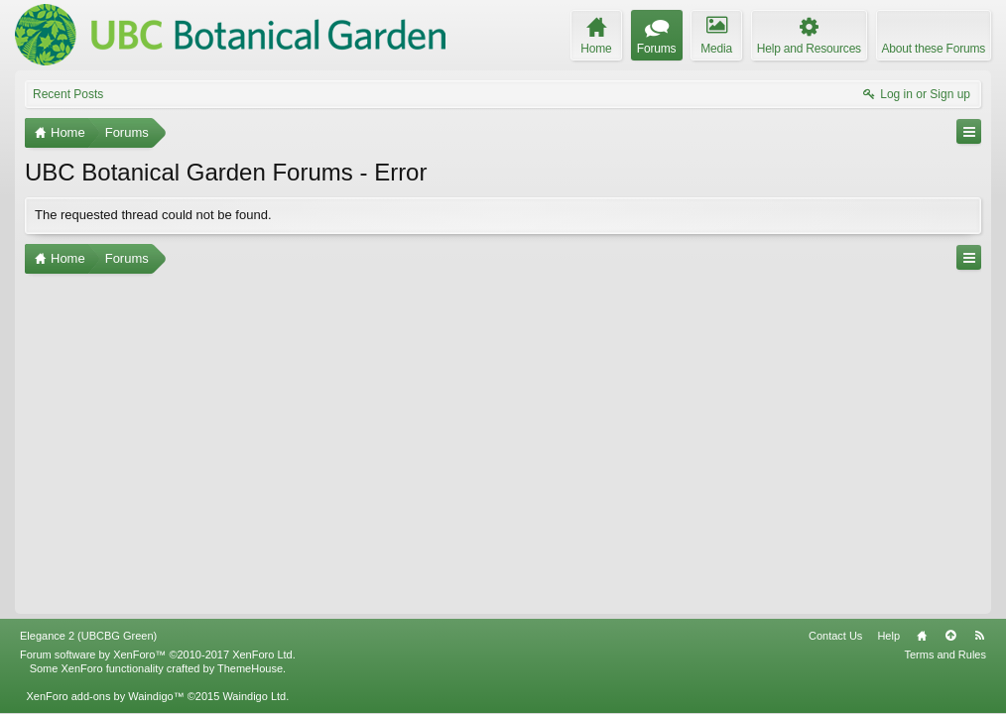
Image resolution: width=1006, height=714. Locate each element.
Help (888, 636)
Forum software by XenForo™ (158, 654)
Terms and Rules (945, 654)
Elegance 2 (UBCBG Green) (88, 636)
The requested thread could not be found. (153, 214)
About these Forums (933, 49)
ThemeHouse (250, 668)
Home (922, 636)
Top (950, 636)
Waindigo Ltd (254, 696)
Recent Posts (68, 94)
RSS (979, 636)
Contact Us (835, 636)
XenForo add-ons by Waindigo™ (105, 696)
